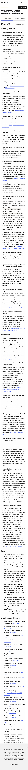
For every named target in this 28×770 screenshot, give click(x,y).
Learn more (15, 623)
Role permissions (9, 88)
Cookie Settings (14, 764)
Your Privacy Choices (18, 755)
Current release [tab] (7, 18)
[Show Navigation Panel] (26, 2)
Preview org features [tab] (20, 18)
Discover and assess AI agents (13, 546)
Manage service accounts (17, 86)
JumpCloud (10, 656)
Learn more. (7, 642)
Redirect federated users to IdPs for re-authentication (11, 389)
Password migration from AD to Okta (12, 308)
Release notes (4, 7)
